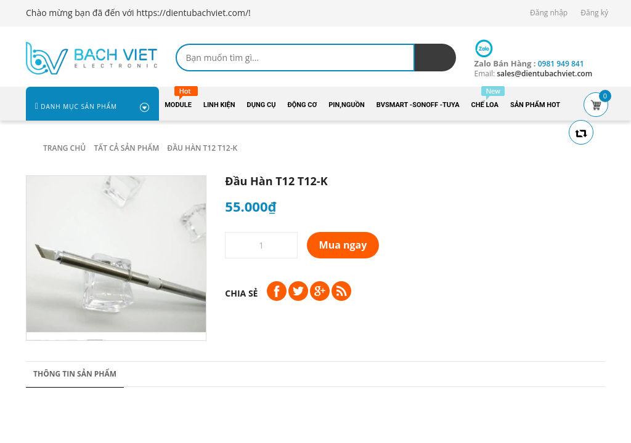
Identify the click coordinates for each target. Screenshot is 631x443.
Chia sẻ (241, 293)
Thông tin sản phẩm (74, 374)
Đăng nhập (549, 12)
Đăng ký (594, 12)
